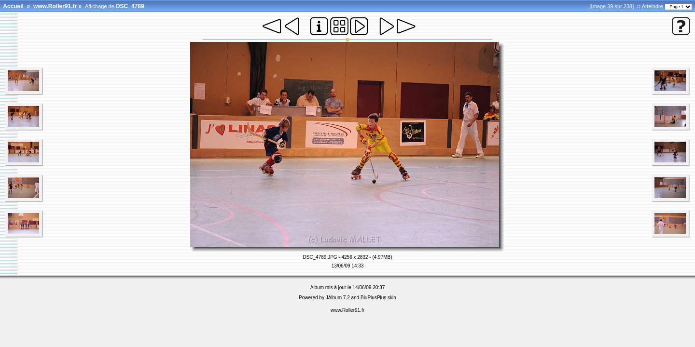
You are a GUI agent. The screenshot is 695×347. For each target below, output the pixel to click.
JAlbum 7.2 (338, 297)
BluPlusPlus (373, 297)
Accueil (13, 6)
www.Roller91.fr (55, 6)
